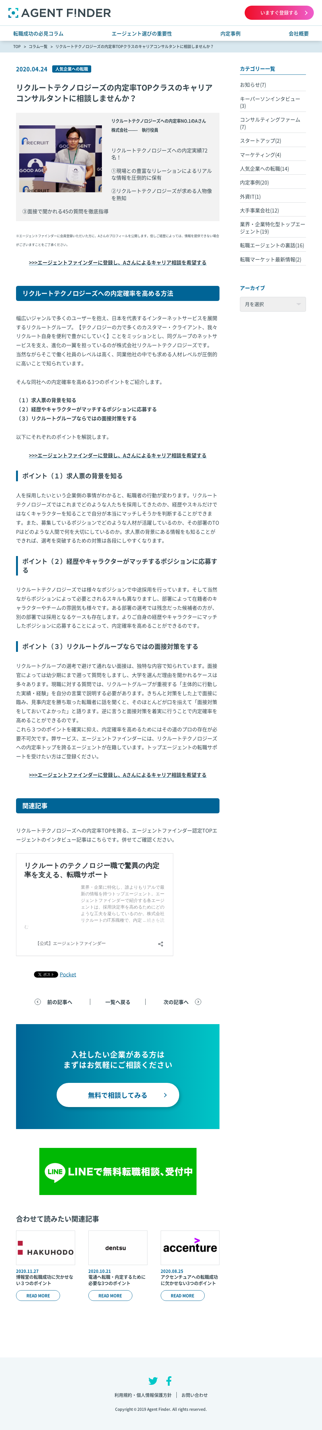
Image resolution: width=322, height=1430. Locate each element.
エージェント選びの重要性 (142, 33)
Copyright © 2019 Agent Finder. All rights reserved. (161, 1409)
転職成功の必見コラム (38, 33)
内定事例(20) (254, 182)
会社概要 (299, 33)
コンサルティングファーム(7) (270, 123)
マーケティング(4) (260, 154)
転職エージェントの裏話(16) (272, 245)
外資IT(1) (250, 196)
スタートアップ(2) (260, 140)
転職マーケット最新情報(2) (270, 259)
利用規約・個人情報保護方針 (143, 1395)
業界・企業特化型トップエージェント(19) (272, 227)
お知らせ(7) (253, 84)
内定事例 (230, 33)
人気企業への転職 (71, 69)
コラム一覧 (38, 46)
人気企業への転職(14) (264, 168)
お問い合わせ (194, 1395)
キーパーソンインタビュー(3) (270, 102)
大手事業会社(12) (259, 210)
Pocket (68, 974)
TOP (17, 46)
